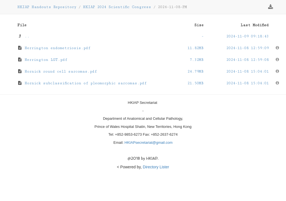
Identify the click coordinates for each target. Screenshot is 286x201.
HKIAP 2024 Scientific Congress (117, 7)
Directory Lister (156, 167)
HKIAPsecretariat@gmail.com (149, 142)
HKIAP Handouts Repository (46, 7)
